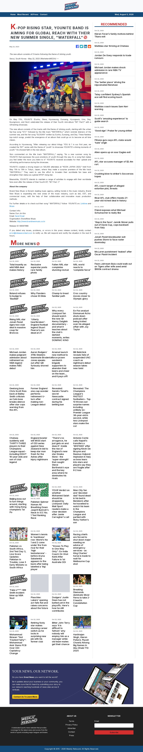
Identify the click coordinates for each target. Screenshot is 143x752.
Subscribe (114, 732)
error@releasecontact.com (20, 233)
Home (13, 14)
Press (71, 735)
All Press (34, 14)
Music (12, 206)
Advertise (72, 728)
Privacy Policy (71, 725)
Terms (71, 721)
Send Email (19, 216)
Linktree (83, 203)
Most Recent (23, 14)
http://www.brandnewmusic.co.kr (31, 221)
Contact (43, 14)
